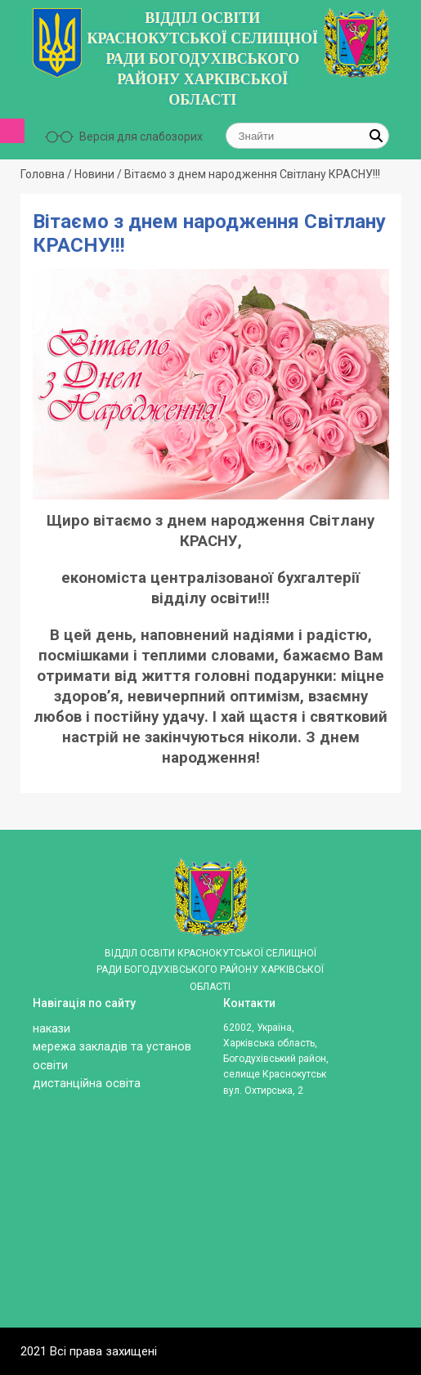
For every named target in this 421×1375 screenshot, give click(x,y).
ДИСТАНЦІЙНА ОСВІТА (87, 1084)
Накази (51, 1029)
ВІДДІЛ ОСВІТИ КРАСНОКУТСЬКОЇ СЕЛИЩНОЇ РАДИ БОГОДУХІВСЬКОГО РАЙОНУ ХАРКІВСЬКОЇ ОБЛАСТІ (202, 59)
